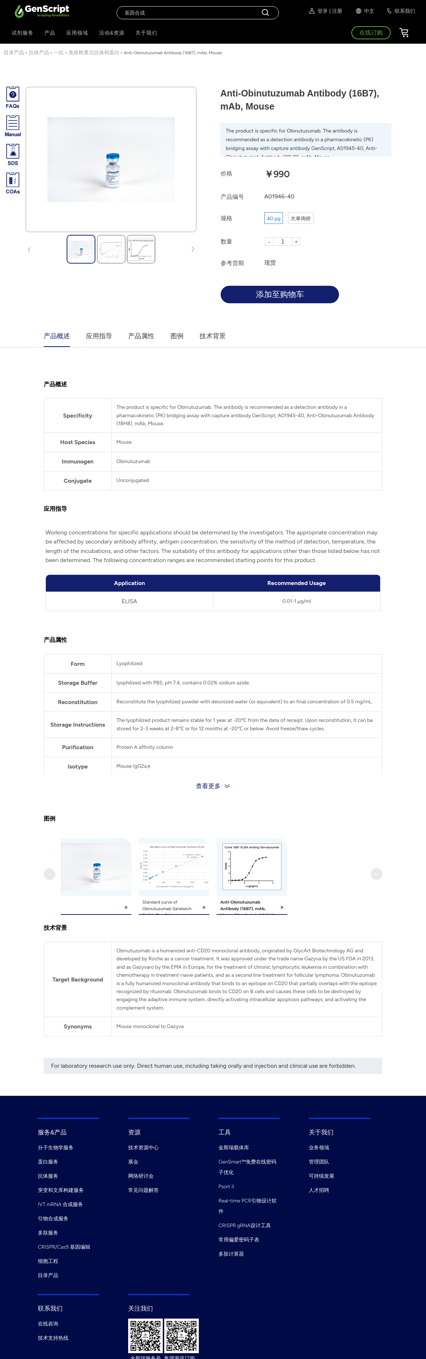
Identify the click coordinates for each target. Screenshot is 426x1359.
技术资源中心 (143, 1146)
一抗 (59, 53)
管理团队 (319, 1160)
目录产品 (14, 53)
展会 (133, 1160)
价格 (226, 173)
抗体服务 (48, 1174)
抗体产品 (39, 53)
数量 (226, 241)
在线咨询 (48, 1322)
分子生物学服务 (56, 1146)
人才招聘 (319, 1188)
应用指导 (99, 336)
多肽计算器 (231, 1252)
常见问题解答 (143, 1188)
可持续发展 (321, 1174)
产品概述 (57, 336)
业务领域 (319, 1146)
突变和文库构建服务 (61, 1188)
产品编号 (232, 196)
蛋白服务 (48, 1160)
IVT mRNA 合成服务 (60, 1203)
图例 (177, 336)
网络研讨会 (141, 1174)
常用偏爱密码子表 (238, 1238)
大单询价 (301, 219)
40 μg (273, 219)
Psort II (226, 1185)
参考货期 (232, 263)
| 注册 (335, 11)
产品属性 (141, 336)
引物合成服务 (53, 1217)
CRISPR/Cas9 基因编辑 (64, 1245)
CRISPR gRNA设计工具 (244, 1224)
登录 (318, 11)
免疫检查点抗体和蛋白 (93, 53)
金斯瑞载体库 (233, 1146)
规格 (226, 218)
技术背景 (213, 336)
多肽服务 (48, 1231)
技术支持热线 (53, 1336)
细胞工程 (48, 1259)
